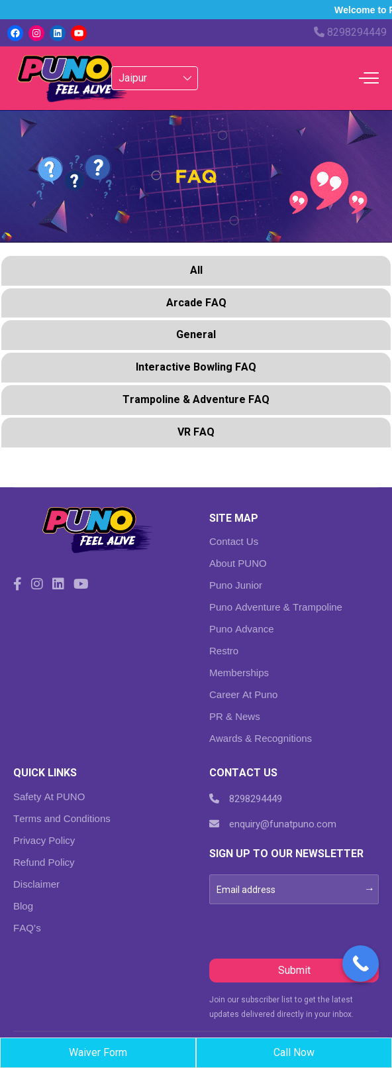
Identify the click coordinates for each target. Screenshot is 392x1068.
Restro (223, 650)
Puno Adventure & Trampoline (275, 607)
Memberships (239, 672)
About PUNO (238, 563)
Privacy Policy (44, 840)
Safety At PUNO (49, 796)
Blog (23, 906)
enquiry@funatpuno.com (272, 824)
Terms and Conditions (62, 818)
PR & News (234, 716)
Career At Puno (243, 694)
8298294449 (350, 32)
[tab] (196, 272)
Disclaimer (36, 884)
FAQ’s (27, 927)
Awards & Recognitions (260, 738)
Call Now (294, 1052)
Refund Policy (44, 862)
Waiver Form (98, 1052)
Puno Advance (241, 628)
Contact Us (233, 541)
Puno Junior (235, 585)
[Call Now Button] (360, 963)
